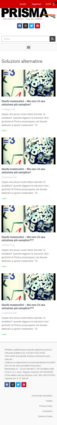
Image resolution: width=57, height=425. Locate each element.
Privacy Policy (45, 406)
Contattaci (47, 411)
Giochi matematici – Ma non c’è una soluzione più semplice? (23, 103)
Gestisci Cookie (45, 416)
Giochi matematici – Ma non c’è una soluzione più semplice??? (23, 238)
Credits (49, 401)
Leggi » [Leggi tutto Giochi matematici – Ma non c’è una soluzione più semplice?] (4, 130)
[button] (28, 47)
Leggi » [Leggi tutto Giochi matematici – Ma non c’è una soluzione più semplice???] (4, 266)
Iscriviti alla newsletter (42, 395)
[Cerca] (52, 39)
